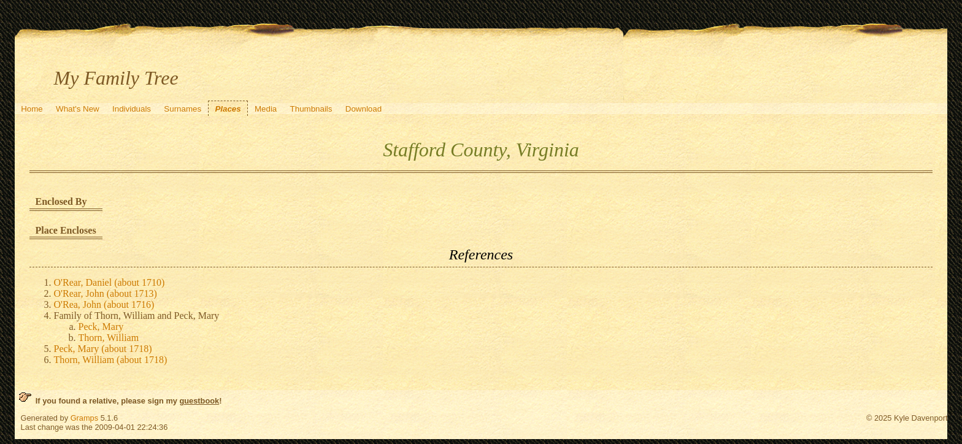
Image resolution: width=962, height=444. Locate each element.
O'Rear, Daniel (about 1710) (109, 282)
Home (32, 108)
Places (227, 108)
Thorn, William (109, 337)
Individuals (131, 108)
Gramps (85, 418)
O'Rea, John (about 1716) (104, 304)
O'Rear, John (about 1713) (105, 293)
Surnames (182, 108)
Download (363, 108)
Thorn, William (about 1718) (110, 359)
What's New (77, 108)
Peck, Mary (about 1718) (103, 348)
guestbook (199, 400)
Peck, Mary (101, 326)
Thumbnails (311, 108)
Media (266, 108)
